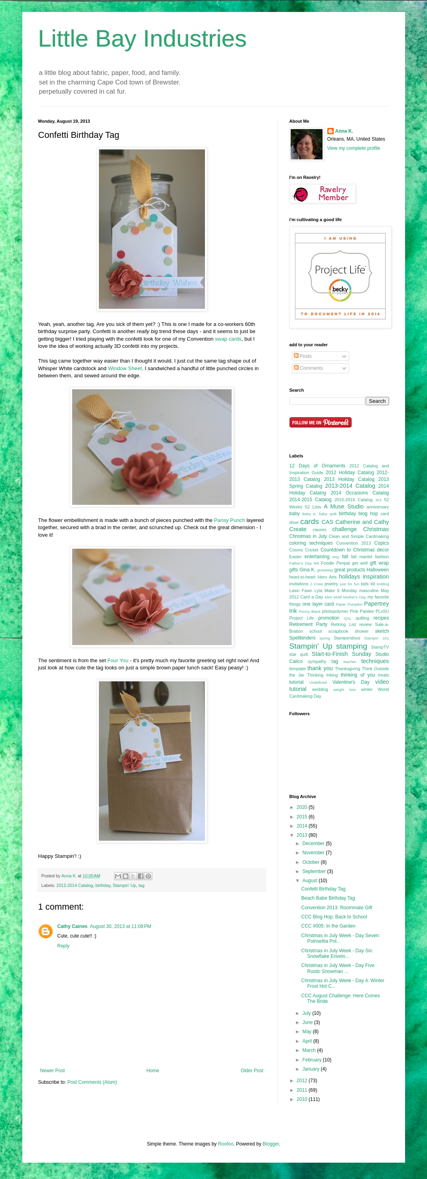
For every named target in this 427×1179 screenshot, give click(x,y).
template (297, 668)
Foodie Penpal (335, 563)
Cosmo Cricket (304, 549)
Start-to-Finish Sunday (341, 654)
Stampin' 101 (376, 638)
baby (294, 513)
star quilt (298, 654)
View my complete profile (353, 148)
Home (152, 1070)
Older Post (252, 1070)
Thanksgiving (347, 668)
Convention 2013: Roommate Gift (336, 907)
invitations (299, 583)
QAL (347, 618)
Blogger (271, 1144)
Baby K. (309, 514)
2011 (303, 1090)
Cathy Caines (72, 926)
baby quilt (327, 514)
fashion (382, 556)
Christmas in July (308, 536)
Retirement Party (308, 624)
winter (367, 689)
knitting (383, 584)
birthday (102, 885)
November (314, 852)
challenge (344, 529)
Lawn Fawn (301, 590)
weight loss (344, 689)
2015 (303, 817)
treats (383, 675)
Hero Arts (327, 577)
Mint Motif (333, 597)
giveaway (325, 570)
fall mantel (361, 556)
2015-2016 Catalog (354, 499)
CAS (327, 522)
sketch (382, 631)
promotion (328, 618)
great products (350, 570)
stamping (351, 646)
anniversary (378, 506)
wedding (320, 689)
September (314, 871)
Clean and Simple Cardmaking (359, 536)
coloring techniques (311, 543)
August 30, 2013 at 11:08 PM (121, 926)
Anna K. (344, 131)
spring (325, 638)
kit (373, 583)
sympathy (317, 661)
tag (141, 885)
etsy (336, 557)
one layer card (318, 604)
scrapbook (338, 631)
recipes (381, 618)
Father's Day (300, 563)
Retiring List (343, 624)
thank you (320, 668)
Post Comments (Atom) (92, 1082)
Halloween (377, 570)
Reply (63, 946)
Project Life (301, 618)
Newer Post (52, 1070)
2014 (303, 826)
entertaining (317, 556)
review (365, 624)
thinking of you (358, 675)
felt (316, 563)
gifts (293, 570)
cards (309, 521)
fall (345, 556)
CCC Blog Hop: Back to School (334, 917)
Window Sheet (125, 368)
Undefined (318, 682)
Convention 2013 (353, 543)
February (312, 1060)
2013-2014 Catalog (74, 885)
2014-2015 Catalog (310, 499)
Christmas (376, 529)
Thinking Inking (322, 675)
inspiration (376, 576)
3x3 (378, 500)
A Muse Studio (344, 506)
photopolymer (335, 611)
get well (360, 563)
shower (362, 631)
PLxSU (382, 611)
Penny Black (310, 611)
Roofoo (226, 1144)
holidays (349, 576)
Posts (303, 356)
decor (383, 550)
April (307, 1041)
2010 (303, 1099)
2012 (303, 1080)
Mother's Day (354, 597)
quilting (362, 618)
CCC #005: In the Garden (328, 926)
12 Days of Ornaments (317, 466)
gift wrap (379, 563)
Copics (381, 543)
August (310, 880)
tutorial (296, 682)
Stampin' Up (124, 885)
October (311, 862)
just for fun (349, 584)
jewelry (331, 583)
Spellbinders (302, 638)
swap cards (228, 339)
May (307, 1031)
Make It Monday (341, 590)
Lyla (318, 590)
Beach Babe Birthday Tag (328, 898)
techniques (375, 661)
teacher (349, 661)
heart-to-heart (302, 577)
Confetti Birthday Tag (323, 889)
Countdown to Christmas (348, 550)
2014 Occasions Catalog (360, 493)
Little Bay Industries (142, 38)
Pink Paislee (362, 611)
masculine (369, 590)
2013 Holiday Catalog (349, 479)
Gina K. (307, 570)
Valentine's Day (350, 682)
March (309, 1050)
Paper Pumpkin (349, 604)
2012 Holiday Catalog (350, 472)
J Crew (316, 584)
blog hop (368, 513)
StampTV (380, 647)
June (308, 1022)
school (315, 631)
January (311, 1069)
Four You (117, 660)
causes (319, 529)
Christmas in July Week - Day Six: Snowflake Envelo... (337, 953)
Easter (295, 556)
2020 (303, 807)
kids (365, 583)
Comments (308, 368)
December (314, 843)
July (307, 1013)
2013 (303, 835)
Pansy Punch (229, 520)
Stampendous (347, 638)
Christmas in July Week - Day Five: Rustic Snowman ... (338, 968)
